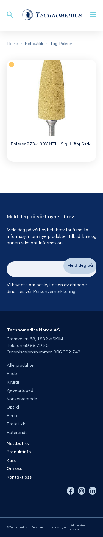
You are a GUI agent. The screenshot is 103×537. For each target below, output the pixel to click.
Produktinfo (19, 451)
